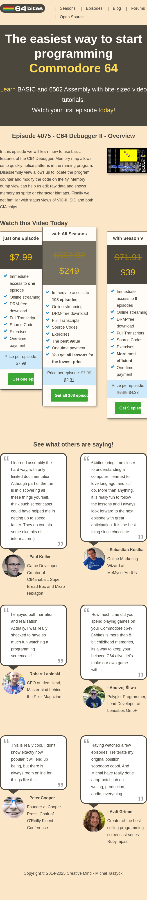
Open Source (72, 17)
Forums (138, 8)
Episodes (94, 8)
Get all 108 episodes (71, 395)
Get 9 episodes (130, 408)
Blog (117, 8)
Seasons (68, 8)
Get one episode (23, 379)
